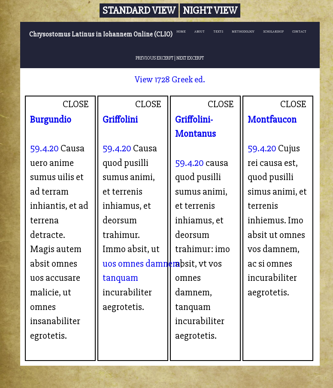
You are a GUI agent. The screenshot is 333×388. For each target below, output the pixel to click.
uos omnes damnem (141, 264)
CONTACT (299, 31)
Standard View (139, 10)
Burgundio (50, 120)
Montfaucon (272, 120)
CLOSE (76, 104)
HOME (181, 31)
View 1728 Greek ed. (170, 79)
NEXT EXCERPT (190, 58)
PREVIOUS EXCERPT (154, 58)
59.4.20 (44, 148)
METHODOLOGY (243, 31)
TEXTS (218, 31)
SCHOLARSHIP (273, 31)
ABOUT (199, 31)
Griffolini (120, 120)
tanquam (120, 278)
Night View (210, 10)
